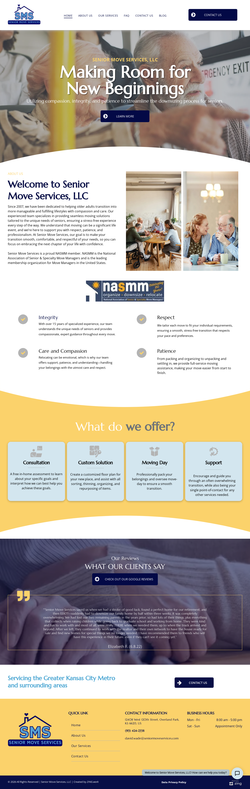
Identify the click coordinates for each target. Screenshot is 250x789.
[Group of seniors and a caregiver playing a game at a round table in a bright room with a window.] (196, 221)
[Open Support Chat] (237, 773)
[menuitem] (68, 15)
